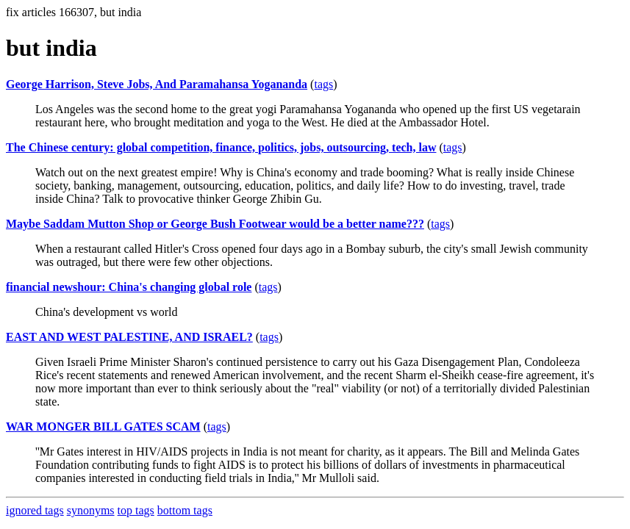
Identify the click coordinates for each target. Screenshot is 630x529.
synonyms (91, 510)
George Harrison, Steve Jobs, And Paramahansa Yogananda (156, 84)
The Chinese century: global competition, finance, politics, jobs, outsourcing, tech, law (221, 147)
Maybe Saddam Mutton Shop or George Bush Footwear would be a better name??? (215, 223)
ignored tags (35, 510)
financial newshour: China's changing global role (128, 287)
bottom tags (184, 510)
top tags (136, 510)
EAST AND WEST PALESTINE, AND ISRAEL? (129, 337)
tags (323, 84)
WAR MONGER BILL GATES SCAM (103, 426)
